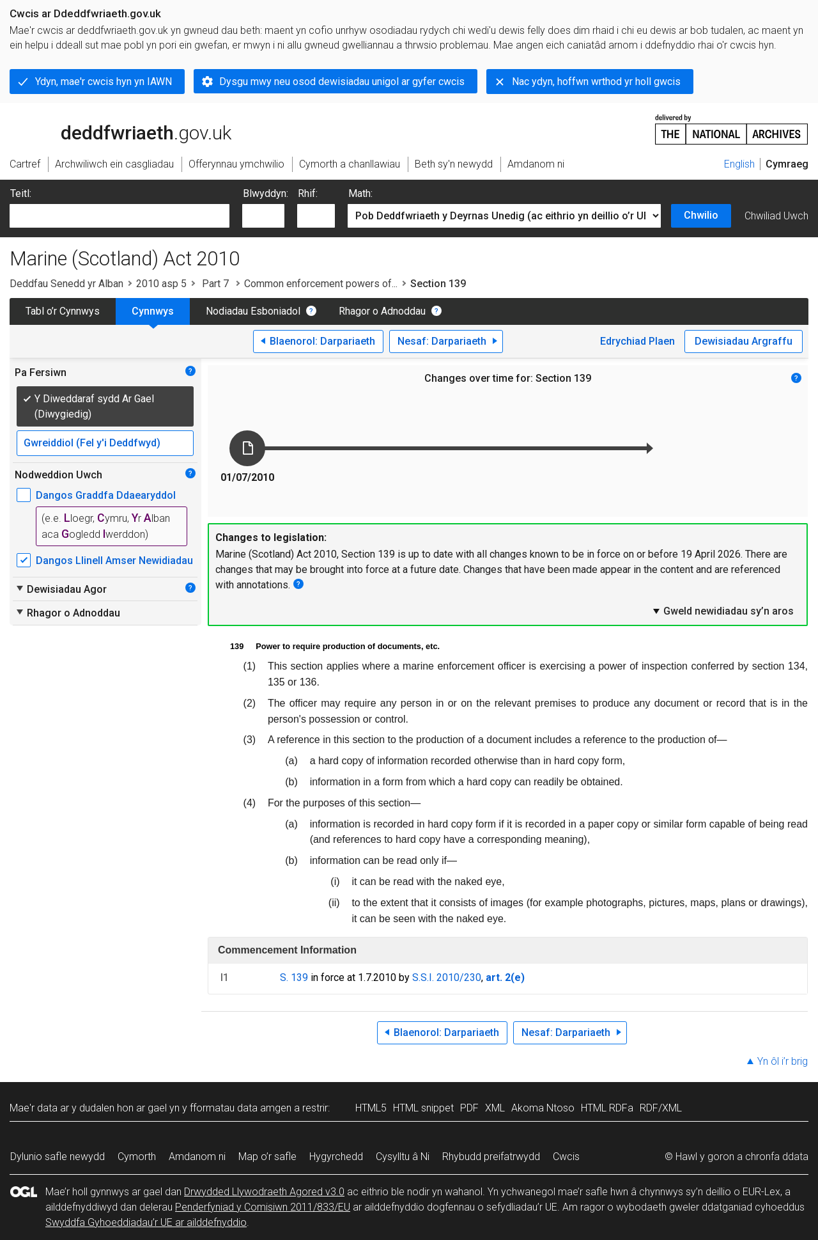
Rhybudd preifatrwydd (491, 1156)
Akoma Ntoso (543, 1108)
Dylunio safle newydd (57, 1156)
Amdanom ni (197, 1156)
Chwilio (701, 215)
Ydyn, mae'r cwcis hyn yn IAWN (103, 81)
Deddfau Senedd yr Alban (66, 284)
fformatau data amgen (240, 1108)
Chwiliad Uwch (776, 216)
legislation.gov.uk (111, 128)
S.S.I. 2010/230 (446, 977)
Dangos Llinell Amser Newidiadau (114, 560)
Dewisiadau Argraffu (743, 341)
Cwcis (566, 1156)
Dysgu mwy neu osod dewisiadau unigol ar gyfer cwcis (342, 81)
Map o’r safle (267, 1156)
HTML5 (371, 1108)
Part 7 (215, 284)
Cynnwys (153, 311)
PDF (469, 1108)
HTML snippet (423, 1108)
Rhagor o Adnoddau (382, 311)
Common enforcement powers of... (320, 284)
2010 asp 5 (161, 284)
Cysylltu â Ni (402, 1156)
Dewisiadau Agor (61, 589)
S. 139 (294, 977)
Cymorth (137, 1156)
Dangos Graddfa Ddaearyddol (106, 495)
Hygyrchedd (336, 1156)
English (739, 164)
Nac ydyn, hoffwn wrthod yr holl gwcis (596, 81)
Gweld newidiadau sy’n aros (722, 610)
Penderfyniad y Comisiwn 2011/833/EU (262, 1207)
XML (495, 1108)
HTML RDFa (607, 1108)
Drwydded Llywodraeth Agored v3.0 (264, 1192)
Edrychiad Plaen (637, 341)
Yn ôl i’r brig (782, 1061)
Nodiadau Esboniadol (253, 311)
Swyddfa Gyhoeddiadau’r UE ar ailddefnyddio (146, 1222)
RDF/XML (661, 1108)
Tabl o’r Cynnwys (63, 311)
